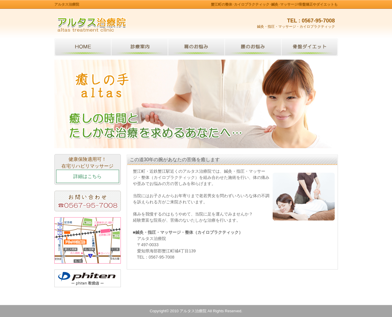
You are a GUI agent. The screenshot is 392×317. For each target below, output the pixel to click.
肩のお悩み (196, 47)
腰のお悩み (253, 47)
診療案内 (139, 47)
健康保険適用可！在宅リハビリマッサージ (87, 170)
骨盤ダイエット (309, 47)
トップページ (82, 47)
